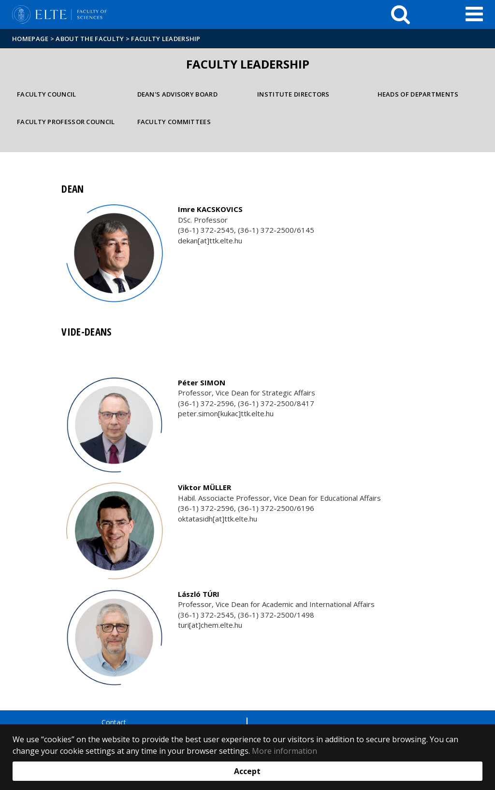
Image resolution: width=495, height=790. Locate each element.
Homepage (31, 38)
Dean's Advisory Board (177, 94)
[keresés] (400, 14)
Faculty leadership (165, 38)
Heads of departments (418, 94)
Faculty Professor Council (66, 121)
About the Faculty (90, 38)
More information (284, 751)
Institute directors (293, 94)
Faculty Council (46, 94)
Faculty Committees (174, 121)
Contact (114, 722)
